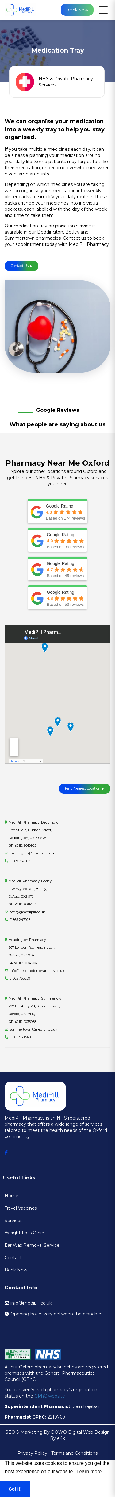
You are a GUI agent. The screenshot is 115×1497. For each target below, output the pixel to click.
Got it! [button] (15, 1488)
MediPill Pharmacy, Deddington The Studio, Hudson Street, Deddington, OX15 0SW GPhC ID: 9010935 (35, 834)
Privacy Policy (32, 1453)
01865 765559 (20, 978)
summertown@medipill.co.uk (33, 1029)
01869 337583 (20, 861)
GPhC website (49, 1396)
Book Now (16, 1270)
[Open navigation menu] (103, 10)
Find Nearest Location (83, 788)
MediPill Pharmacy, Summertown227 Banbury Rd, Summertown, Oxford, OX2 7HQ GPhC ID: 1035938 (36, 1010)
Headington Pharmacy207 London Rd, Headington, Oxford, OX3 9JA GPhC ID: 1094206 (32, 951)
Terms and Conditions (74, 1453)
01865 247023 (20, 919)
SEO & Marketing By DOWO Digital (44, 1432)
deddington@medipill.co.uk (32, 853)
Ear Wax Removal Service (32, 1245)
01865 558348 (20, 1037)
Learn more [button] (89, 1471)
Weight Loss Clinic (24, 1233)
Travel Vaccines (21, 1208)
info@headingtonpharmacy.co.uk (37, 970)
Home (11, 1196)
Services (13, 1220)
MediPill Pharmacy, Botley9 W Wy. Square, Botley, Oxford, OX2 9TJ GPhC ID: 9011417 (30, 892)
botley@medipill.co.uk (27, 912)
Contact (13, 1257)
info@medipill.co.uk (31, 1303)
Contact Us (21, 266)
